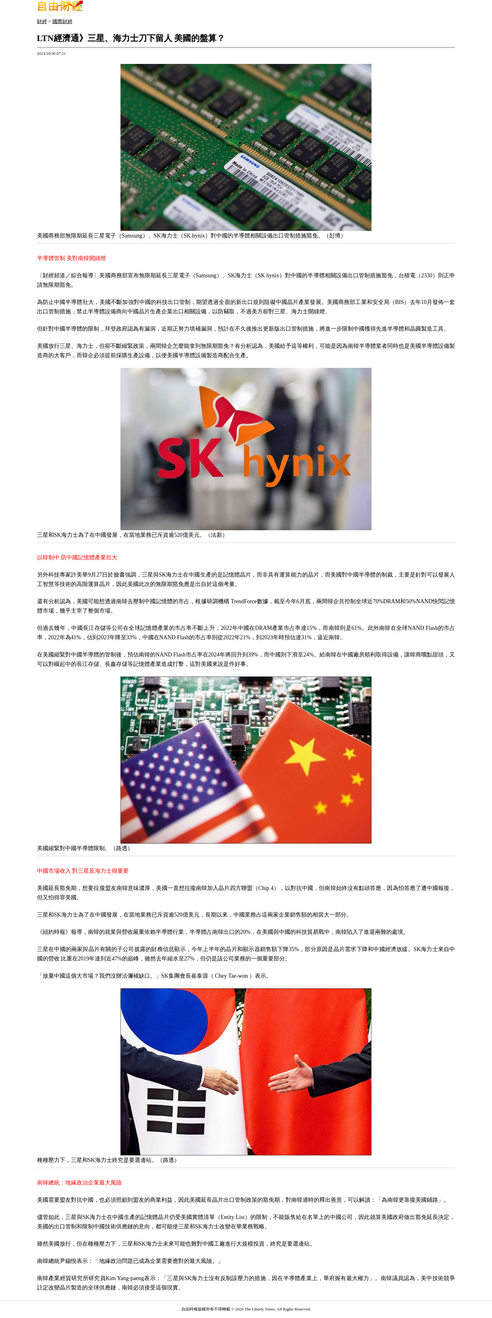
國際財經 (62, 21)
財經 (42, 21)
